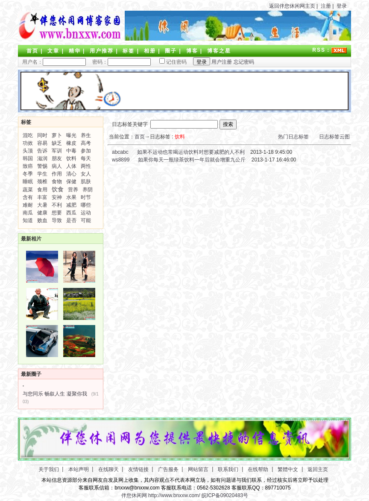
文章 (53, 51)
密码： (119, 62)
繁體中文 (288, 469)
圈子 (171, 51)
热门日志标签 (293, 137)
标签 (129, 51)
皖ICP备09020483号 (225, 495)
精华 (75, 51)
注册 (326, 6)
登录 (342, 6)
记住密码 (169, 62)
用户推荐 (102, 51)
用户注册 (221, 62)
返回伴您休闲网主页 (292, 6)
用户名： (54, 62)
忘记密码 (244, 62)
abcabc (120, 152)
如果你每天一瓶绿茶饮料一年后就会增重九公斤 (192, 160)
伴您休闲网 (134, 495)
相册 (150, 51)
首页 (32, 51)
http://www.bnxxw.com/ (174, 495)
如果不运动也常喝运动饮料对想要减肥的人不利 (191, 152)
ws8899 (120, 160)
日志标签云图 (334, 137)
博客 (192, 51)
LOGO (69, 26)
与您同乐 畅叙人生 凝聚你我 (55, 394)
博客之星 (219, 51)
